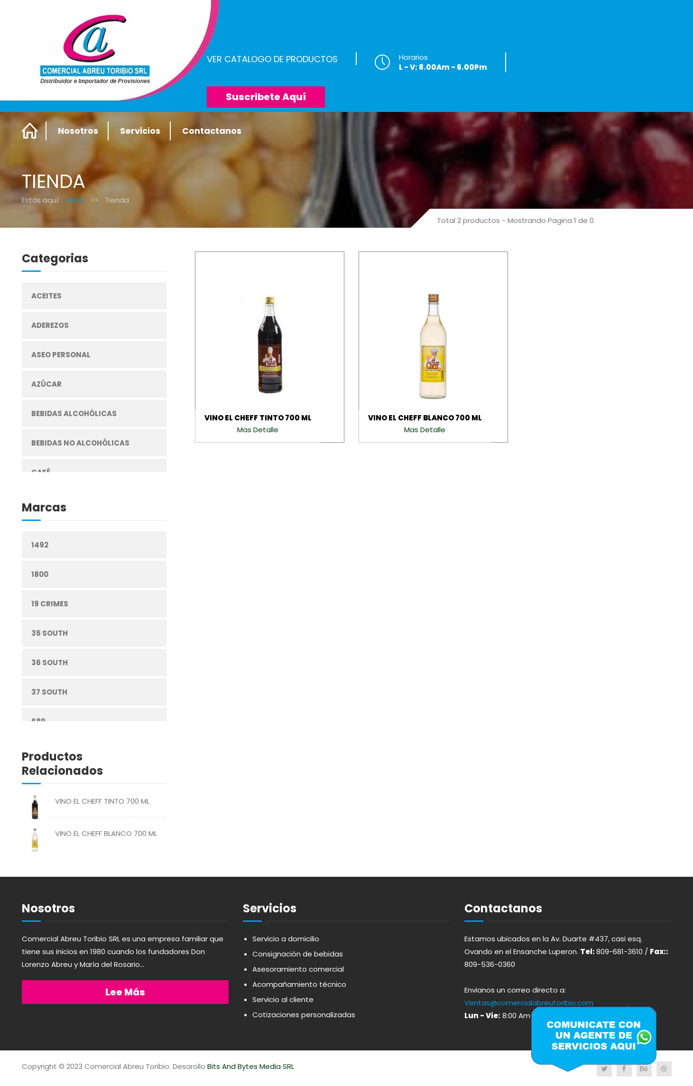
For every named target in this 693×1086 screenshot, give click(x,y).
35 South (49, 633)
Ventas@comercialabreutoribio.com (528, 1003)
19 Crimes (49, 604)
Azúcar (46, 384)
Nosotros (78, 131)
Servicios (140, 131)
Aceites (46, 296)
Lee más (125, 992)
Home (30, 130)
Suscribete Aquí (266, 96)
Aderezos (50, 325)
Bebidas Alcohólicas (74, 413)
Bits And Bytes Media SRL (250, 1066)
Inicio (75, 200)
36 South (49, 663)
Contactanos (211, 131)
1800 (39, 574)
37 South (49, 692)
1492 (39, 545)
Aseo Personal (61, 355)
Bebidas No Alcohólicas (80, 443)
